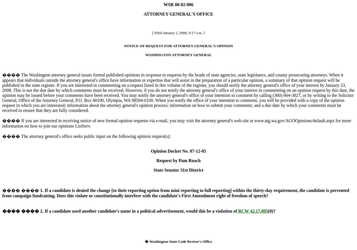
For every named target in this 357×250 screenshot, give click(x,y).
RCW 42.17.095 (253, 211)
